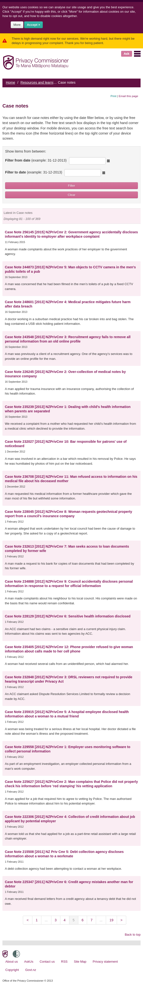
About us (11, 961)
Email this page (128, 96)
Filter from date (36, 160)
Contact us (47, 961)
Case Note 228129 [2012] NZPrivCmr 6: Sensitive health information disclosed (68, 616)
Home (10, 82)
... (46, 920)
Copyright (12, 970)
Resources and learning (38, 82)
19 (111, 920)
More (17, 25)
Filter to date (33, 172)
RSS (64, 961)
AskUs (28, 961)
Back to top (133, 934)
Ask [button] (126, 53)
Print (113, 96)
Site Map (80, 961)
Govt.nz (30, 970)
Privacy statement (105, 961)
